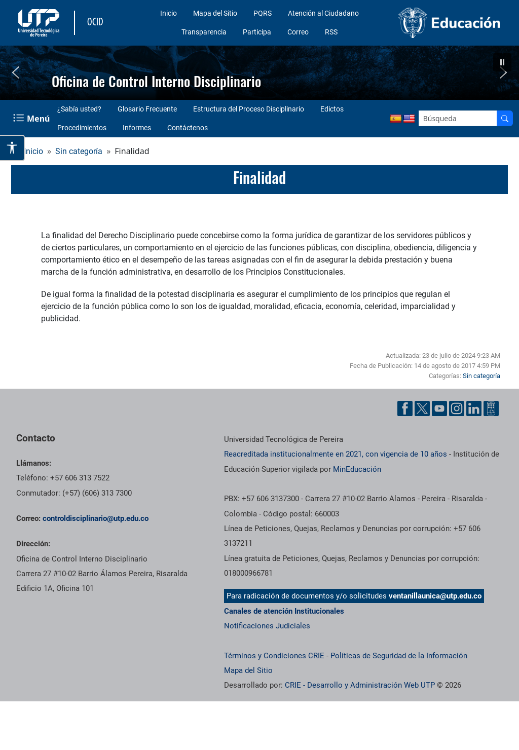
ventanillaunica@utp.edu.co (435, 596)
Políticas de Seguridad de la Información (398, 655)
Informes (137, 128)
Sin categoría (78, 151)
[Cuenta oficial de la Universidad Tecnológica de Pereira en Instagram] (456, 408)
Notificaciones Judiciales (267, 625)
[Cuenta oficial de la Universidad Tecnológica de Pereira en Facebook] (405, 408)
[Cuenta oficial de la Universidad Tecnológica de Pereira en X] (422, 408)
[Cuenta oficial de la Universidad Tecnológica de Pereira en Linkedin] (473, 408)
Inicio (168, 13)
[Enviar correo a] (96, 518)
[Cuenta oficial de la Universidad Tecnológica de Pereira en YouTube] (439, 408)
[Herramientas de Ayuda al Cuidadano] (491, 408)
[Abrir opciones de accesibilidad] (12, 148)
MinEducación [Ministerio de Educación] (357, 469)
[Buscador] (505, 118)
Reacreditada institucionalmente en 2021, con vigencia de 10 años (335, 454)
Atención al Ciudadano (323, 13)
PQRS (262, 13)
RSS (331, 32)
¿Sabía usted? (79, 109)
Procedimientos (81, 128)
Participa (257, 32)
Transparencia (204, 32)
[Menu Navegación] (32, 118)
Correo (298, 32)
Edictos (332, 109)
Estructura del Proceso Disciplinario (248, 109)
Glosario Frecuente (147, 109)
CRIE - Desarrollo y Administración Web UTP (360, 685)
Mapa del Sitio (215, 13)
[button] (502, 62)
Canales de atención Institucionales (284, 611)
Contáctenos (187, 128)
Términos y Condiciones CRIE (274, 655)
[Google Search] (458, 118)
